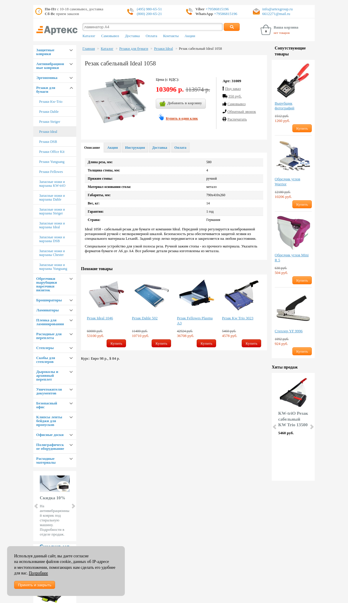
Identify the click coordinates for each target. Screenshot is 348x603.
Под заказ (233, 88)
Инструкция (135, 148)
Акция (112, 148)
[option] (106, 312)
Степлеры (45, 348)
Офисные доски (50, 434)
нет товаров (282, 32)
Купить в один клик (182, 118)
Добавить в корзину (181, 104)
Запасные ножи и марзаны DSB (52, 239)
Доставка (132, 36)
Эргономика (46, 77)
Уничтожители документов (49, 391)
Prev (36, 506)
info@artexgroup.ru (277, 9)
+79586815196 (217, 9)
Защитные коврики (45, 52)
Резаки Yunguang (51, 162)
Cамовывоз (236, 104)
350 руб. (234, 96)
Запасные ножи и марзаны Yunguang (53, 267)
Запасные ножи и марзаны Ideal (52, 225)
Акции (190, 36)
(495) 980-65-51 (149, 9)
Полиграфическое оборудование (50, 446)
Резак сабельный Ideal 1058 (200, 49)
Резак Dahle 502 (145, 318)
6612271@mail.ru (276, 13)
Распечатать (237, 119)
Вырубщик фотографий (284, 105)
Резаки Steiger (49, 122)
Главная (88, 49)
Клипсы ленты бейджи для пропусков (49, 421)
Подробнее (38, 573)
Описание (92, 148)
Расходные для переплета (49, 336)
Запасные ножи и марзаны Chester (52, 253)
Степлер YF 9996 (289, 331)
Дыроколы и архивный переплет (47, 375)
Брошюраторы (49, 300)
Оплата (151, 36)
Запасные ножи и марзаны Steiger (52, 211)
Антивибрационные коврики (50, 66)
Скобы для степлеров (45, 360)
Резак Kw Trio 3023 (237, 318)
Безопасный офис (46, 405)
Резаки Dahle (49, 112)
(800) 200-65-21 (149, 13)
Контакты (171, 36)
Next (73, 506)
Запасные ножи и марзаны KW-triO (52, 184)
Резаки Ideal (48, 132)
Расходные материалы (46, 460)
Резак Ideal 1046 (100, 318)
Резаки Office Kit (51, 152)
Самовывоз (110, 36)
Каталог (88, 36)
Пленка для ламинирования (50, 322)
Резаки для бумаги (45, 89)
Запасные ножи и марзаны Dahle (52, 197)
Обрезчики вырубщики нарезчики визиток (46, 284)
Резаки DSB (48, 142)
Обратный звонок (241, 111)
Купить (116, 343)
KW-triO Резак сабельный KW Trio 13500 (293, 419)
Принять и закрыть (34, 585)
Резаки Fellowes (51, 172)
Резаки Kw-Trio (50, 102)
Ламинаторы (47, 310)
